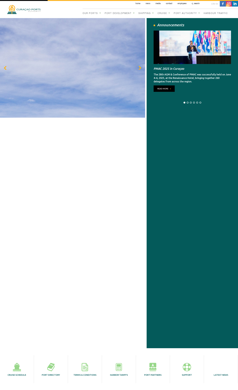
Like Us (214, 4)
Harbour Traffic (216, 13)
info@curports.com (119, 356)
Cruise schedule (17, 138)
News (148, 4)
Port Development (118, 13)
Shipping (144, 13)
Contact (169, 4)
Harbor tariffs (119, 138)
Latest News (221, 138)
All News (192, 173)
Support (186, 138)
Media (158, 4)
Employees (182, 4)
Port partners (153, 138)
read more (47, 114)
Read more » (46, 239)
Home (137, 4)
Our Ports (90, 13)
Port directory (51, 138)
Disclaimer (92, 384)
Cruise (162, 13)
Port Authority (185, 13)
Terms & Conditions (84, 138)
